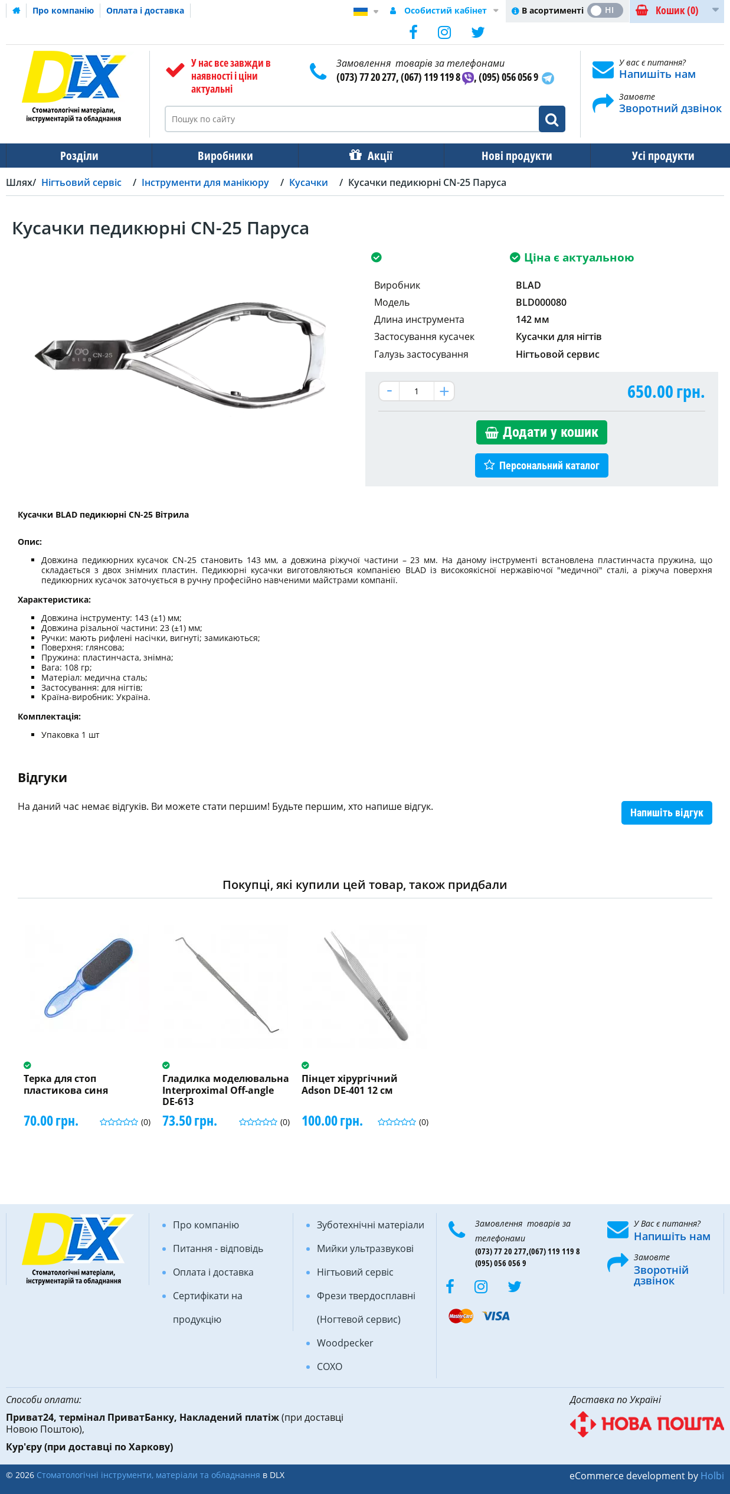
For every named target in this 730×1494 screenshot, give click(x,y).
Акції (374, 156)
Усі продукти (652, 156)
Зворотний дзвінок (670, 108)
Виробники (222, 156)
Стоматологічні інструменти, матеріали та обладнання (148, 1474)
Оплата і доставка (145, 10)
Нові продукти (508, 156)
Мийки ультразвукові (365, 1248)
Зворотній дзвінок (661, 1275)
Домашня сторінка (16, 11)
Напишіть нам (657, 73)
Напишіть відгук (666, 812)
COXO (329, 1366)
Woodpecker (345, 1342)
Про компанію (63, 10)
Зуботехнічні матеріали (370, 1224)
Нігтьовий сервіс (355, 1272)
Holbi (712, 1475)
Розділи (78, 156)
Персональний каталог (549, 465)
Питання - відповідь (218, 1248)
